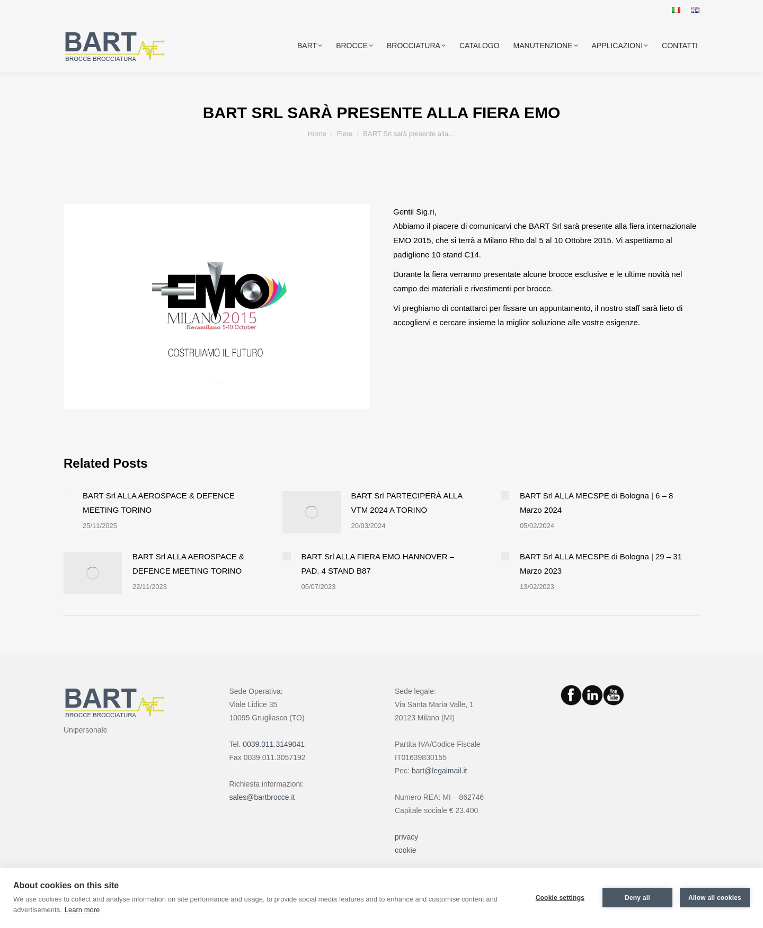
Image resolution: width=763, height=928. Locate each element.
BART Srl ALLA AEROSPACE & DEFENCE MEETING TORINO (159, 502)
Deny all (637, 898)
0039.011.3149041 (274, 744)
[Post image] (68, 495)
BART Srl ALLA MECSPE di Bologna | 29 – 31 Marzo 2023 (601, 563)
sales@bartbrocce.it (262, 797)
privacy (406, 837)
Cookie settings (560, 898)
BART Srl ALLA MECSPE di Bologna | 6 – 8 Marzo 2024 (596, 502)
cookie (405, 850)
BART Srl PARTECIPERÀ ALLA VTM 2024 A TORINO (407, 502)
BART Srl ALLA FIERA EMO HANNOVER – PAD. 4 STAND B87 (378, 563)
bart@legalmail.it (439, 770)
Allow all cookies (714, 898)
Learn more (82, 910)
